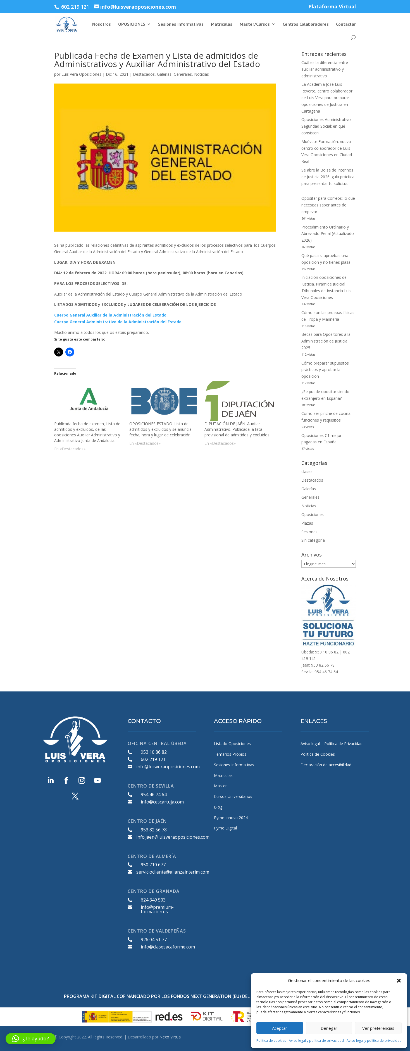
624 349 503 (153, 900)
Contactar (346, 24)
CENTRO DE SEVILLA (151, 786)
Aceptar (279, 1028)
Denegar (329, 1028)
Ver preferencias (378, 1028)
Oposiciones (312, 514)
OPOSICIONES (131, 24)
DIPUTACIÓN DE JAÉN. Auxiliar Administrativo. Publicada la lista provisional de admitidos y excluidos (237, 429)
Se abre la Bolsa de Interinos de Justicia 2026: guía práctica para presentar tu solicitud (327, 176)
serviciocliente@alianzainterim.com (172, 872)
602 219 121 (153, 759)
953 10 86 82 (154, 752)
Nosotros (101, 24)
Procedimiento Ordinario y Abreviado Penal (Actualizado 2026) (327, 233)
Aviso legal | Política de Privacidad (332, 743)
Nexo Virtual (170, 1037)
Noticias (201, 74)
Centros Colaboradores (306, 24)
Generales (183, 74)
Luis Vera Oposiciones (81, 74)
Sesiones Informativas (181, 24)
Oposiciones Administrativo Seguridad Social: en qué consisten (326, 126)
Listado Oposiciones (232, 743)
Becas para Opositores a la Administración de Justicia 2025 (326, 341)
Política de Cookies (318, 754)
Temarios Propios (230, 754)
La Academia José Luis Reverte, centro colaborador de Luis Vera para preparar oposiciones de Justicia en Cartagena (326, 97)
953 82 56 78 (154, 830)
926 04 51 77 (154, 939)
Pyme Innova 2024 (231, 817)
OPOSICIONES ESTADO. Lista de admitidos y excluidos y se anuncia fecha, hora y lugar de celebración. (160, 429)
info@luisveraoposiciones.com (168, 767)
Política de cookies (271, 1040)
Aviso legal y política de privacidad (316, 1040)
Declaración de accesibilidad (326, 764)
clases (307, 471)
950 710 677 (153, 865)
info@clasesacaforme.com (168, 947)
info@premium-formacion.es (157, 909)
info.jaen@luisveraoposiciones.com (172, 837)
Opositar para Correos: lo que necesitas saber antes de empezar (328, 205)
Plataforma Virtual (332, 7)
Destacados (144, 74)
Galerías (164, 74)
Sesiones (309, 531)
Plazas (307, 523)
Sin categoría (313, 540)
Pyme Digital (225, 828)
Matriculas (221, 24)
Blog (218, 807)
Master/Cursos (255, 24)
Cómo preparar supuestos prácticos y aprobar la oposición (325, 369)
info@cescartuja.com (162, 802)
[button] (399, 980)
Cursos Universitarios (233, 796)
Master (220, 785)
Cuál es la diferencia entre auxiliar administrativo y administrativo (324, 69)
